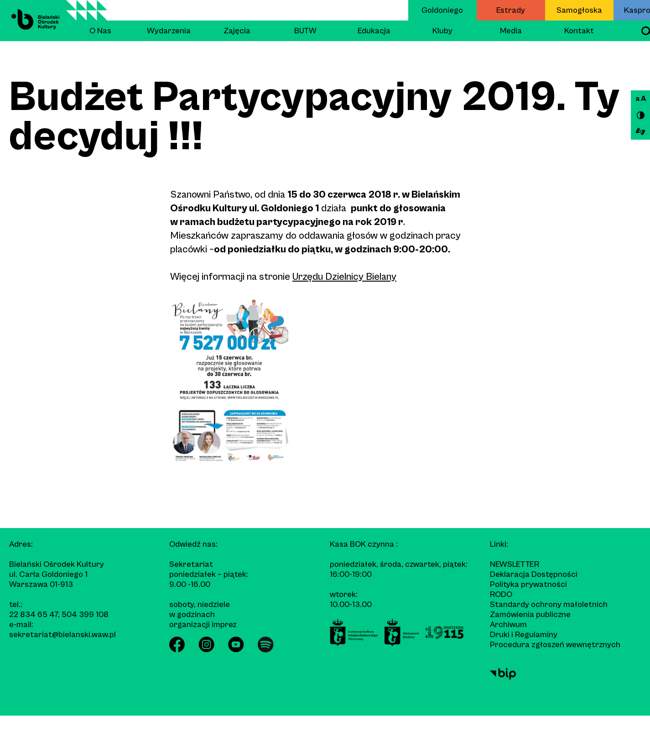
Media (511, 31)
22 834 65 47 (33, 614)
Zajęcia (237, 31)
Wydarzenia (169, 31)
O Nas (100, 31)
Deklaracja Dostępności (533, 574)
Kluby (442, 31)
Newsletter (514, 564)
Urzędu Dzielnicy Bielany (344, 277)
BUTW (305, 31)
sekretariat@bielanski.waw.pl (62, 634)
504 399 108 (85, 614)
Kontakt (579, 31)
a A (640, 98)
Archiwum (508, 624)
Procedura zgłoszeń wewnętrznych (555, 644)
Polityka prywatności (528, 584)
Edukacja (374, 31)
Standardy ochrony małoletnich (549, 604)
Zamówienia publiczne (530, 614)
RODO (501, 594)
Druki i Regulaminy (523, 634)
